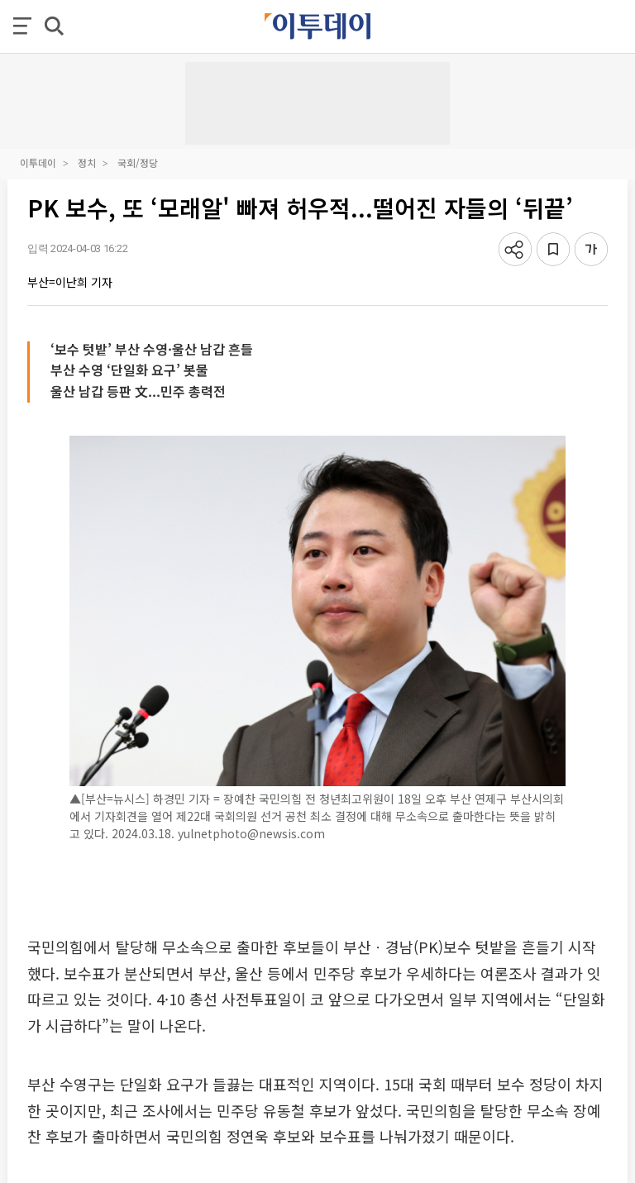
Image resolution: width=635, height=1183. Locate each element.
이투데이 (38, 162)
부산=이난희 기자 (69, 282)
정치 (87, 162)
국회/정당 (137, 162)
